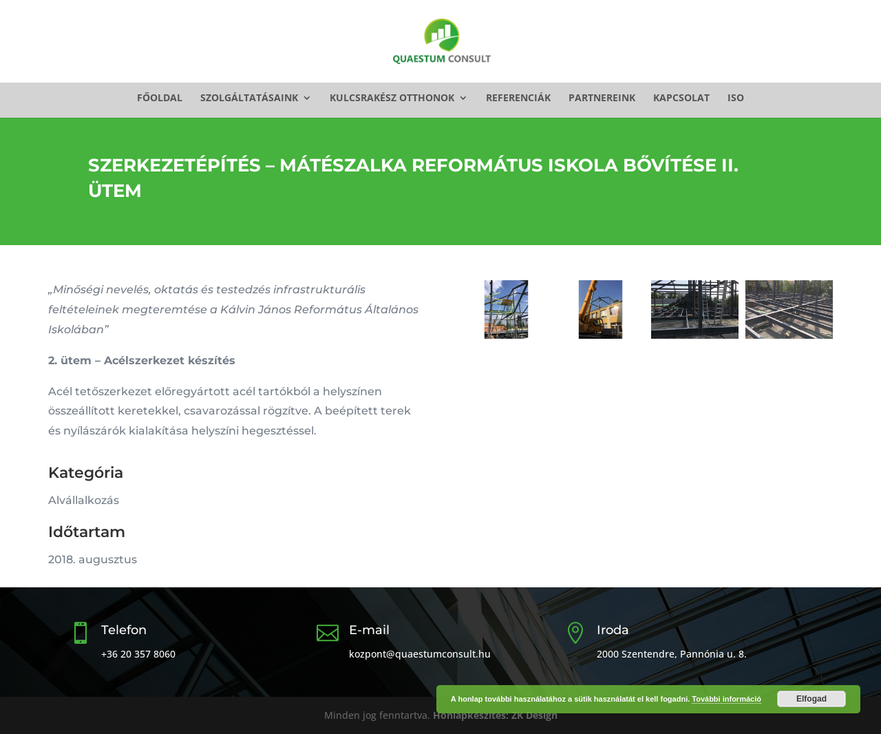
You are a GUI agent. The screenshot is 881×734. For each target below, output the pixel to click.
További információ (726, 699)
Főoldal (159, 98)
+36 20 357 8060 (138, 653)
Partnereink (602, 98)
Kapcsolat (681, 98)
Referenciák (518, 98)
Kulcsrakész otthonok (392, 98)
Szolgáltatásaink (249, 98)
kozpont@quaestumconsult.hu (420, 653)
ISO (736, 98)
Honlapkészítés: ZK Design (495, 715)
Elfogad (811, 699)
